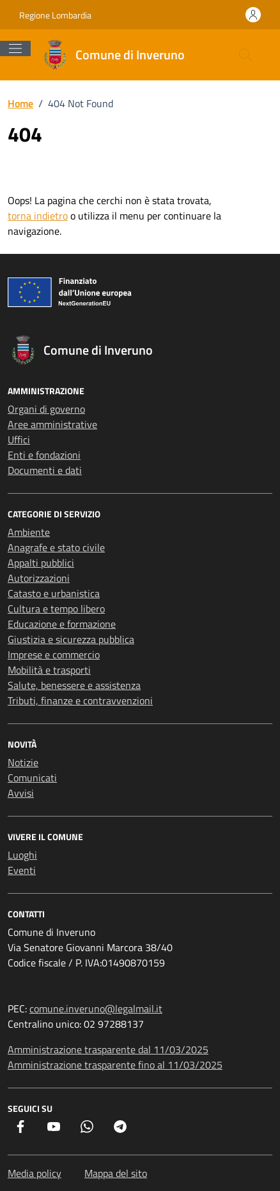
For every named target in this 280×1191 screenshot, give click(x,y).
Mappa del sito (115, 1173)
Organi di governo (46, 409)
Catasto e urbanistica (54, 593)
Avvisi (21, 793)
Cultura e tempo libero (56, 608)
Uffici (19, 439)
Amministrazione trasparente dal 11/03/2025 (108, 1049)
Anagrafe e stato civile (56, 547)
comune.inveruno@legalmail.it (95, 1008)
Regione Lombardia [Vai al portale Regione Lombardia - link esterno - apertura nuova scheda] (55, 15)
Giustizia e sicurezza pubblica (71, 639)
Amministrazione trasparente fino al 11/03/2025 (115, 1064)
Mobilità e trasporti (49, 669)
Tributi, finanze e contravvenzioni (80, 700)
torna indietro (38, 215)
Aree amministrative (52, 424)
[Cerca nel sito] (245, 55)
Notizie (23, 762)
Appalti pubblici (41, 562)
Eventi (22, 870)
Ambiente (29, 532)
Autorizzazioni (39, 578)
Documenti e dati (45, 470)
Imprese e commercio (54, 654)
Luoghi (22, 854)
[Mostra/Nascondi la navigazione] (15, 48)
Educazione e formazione (62, 624)
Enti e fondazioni (44, 454)
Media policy (34, 1173)
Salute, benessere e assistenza (74, 685)
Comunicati (32, 777)
